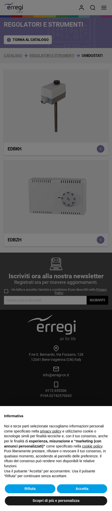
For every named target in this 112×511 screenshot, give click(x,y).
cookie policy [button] (92, 446)
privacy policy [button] (50, 431)
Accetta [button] (81, 489)
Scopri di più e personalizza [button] (56, 501)
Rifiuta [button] (30, 489)
